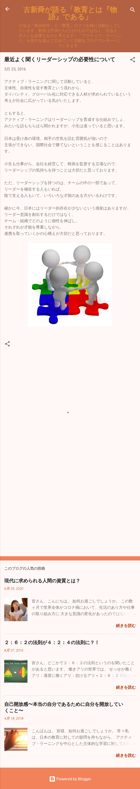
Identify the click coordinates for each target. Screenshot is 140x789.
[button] (132, 60)
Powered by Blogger (70, 779)
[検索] (132, 11)
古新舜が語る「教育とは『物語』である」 (70, 12)
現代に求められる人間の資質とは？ (42, 580)
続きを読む (126, 625)
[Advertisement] (70, 511)
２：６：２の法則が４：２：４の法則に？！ (51, 642)
